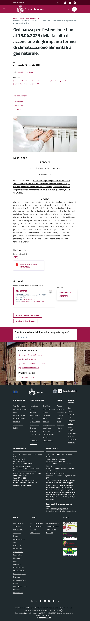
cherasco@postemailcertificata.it (28, 468)
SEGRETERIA (21, 291)
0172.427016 (20, 461)
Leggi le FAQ (17, 545)
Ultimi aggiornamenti (20, 586)
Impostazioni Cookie (19, 580)
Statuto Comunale (19, 570)
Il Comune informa (32, 18)
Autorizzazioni (34, 425)
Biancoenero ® (61, 613)
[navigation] (4, 9)
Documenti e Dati (19, 415)
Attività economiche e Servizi (72, 433)
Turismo (45, 437)
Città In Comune (54, 610)
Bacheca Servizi (18, 567)
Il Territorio (71, 414)
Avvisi (59, 431)
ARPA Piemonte (35, 533)
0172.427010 (20, 459)
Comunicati (60, 409)
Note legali (16, 577)
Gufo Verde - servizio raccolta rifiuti (57, 523)
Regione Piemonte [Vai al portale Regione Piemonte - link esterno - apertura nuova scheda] (18, 3)
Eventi (70, 408)
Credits (15, 583)
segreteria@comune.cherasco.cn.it (32, 301)
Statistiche (16, 589)
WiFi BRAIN (49, 533)
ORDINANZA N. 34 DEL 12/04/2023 (29, 265)
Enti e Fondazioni (19, 418)
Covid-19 (60, 415)
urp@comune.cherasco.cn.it (27, 471)
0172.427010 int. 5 (30, 299)
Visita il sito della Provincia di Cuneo (41, 526)
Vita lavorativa (48, 440)
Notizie (59, 406)
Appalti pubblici (35, 422)
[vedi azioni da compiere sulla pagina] (29, 72)
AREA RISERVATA (44, 618)
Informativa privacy (19, 574)
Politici (15, 428)
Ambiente (33, 412)
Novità (22, 18)
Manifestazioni (62, 412)
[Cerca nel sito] (74, 9)
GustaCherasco (51, 529)
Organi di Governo (19, 406)
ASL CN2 (33, 529)
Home (15, 18)
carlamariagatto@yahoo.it (59, 508)
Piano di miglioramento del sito (19, 539)
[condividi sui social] (18, 72)
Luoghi (70, 411)
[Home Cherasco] (31, 9)
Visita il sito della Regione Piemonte (41, 523)
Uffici (15, 412)
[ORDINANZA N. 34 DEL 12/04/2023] (17, 264)
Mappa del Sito (18, 593)
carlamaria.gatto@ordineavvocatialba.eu (62, 511)
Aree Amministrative (20, 409)
